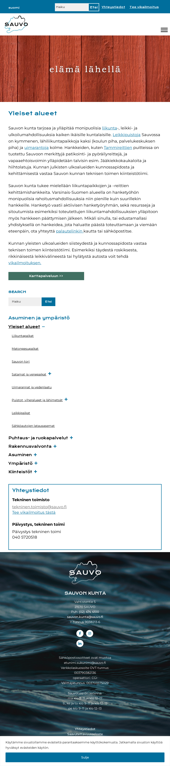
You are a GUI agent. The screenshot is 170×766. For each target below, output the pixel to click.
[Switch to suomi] (14, 7)
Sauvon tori (21, 361)
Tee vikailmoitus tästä (34, 512)
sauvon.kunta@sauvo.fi (85, 617)
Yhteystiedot (113, 7)
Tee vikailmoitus (144, 7)
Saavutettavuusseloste (85, 734)
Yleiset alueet (24, 326)
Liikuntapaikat (23, 336)
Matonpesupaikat (25, 349)
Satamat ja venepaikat (32, 374)
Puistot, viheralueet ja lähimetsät (40, 399)
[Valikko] (164, 30)
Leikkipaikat (21, 413)
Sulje (85, 757)
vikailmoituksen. (24, 262)
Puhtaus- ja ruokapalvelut (38, 438)
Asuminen (20, 455)
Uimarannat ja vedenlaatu (32, 387)
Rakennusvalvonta (30, 446)
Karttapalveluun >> (46, 276)
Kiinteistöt (20, 472)
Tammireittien (118, 147)
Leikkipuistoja (127, 134)
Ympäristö (20, 463)
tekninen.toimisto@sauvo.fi (39, 506)
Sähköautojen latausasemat (33, 426)
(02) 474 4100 (89, 612)
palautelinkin (69, 231)
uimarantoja (36, 147)
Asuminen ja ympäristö (39, 317)
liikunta (109, 128)
